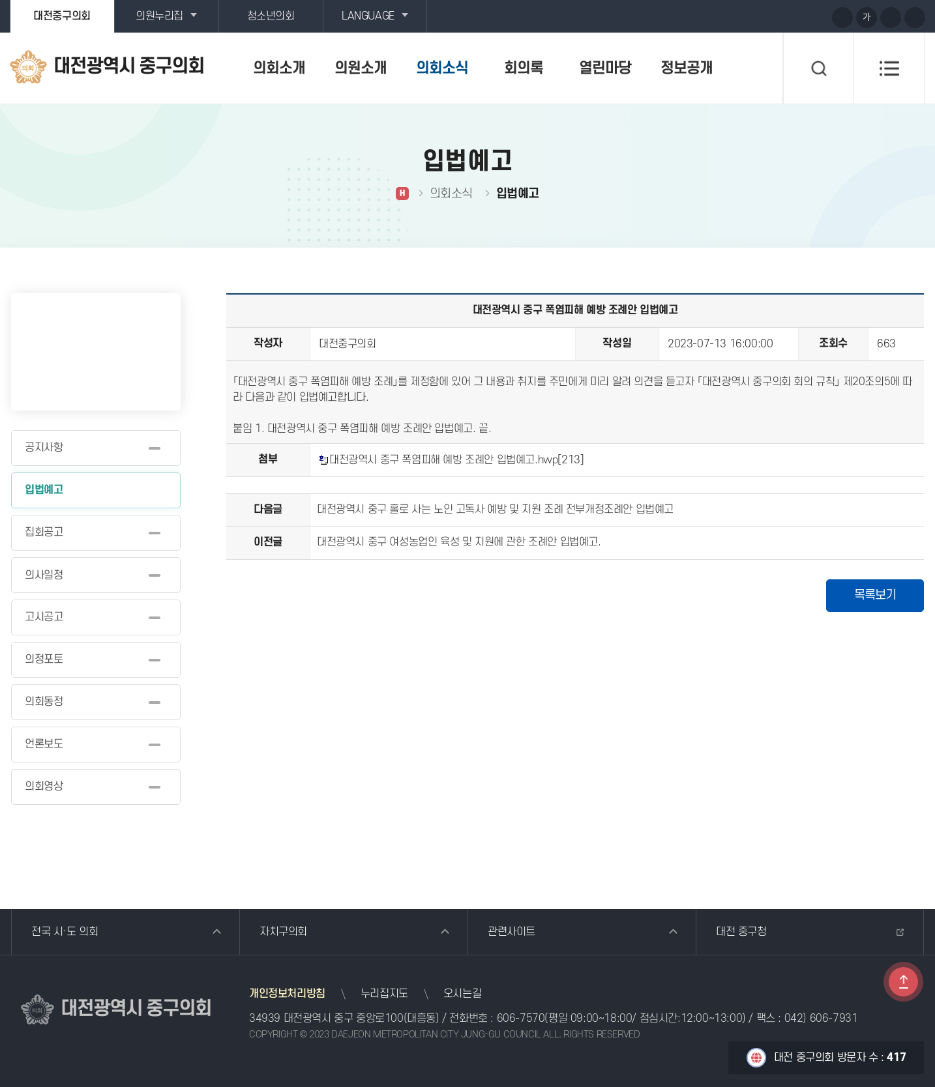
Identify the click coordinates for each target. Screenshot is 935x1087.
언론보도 (44, 744)
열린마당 (605, 68)
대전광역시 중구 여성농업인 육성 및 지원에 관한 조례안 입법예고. (459, 542)
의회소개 (279, 68)
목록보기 (875, 595)
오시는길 (462, 994)
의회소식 (442, 68)
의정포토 (44, 659)
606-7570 (521, 1018)
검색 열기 (818, 68)
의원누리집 (159, 16)
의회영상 (44, 786)
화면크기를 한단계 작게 (890, 17)
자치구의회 (283, 932)
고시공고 (44, 617)
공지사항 (44, 448)
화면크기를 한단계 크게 (842, 17)
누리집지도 (384, 994)
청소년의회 (271, 16)
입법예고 (44, 490)
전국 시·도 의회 (64, 932)
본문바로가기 (0, 0)
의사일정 (44, 575)
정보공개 (686, 68)
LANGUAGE (368, 16)
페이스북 (817, 17)
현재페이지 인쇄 (914, 17)
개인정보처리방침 (287, 994)
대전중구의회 (62, 16)
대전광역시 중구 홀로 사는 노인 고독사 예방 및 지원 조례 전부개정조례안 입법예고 (495, 509)
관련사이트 (511, 932)
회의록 (523, 68)
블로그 (792, 17)
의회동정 (44, 702)
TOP (903, 981)
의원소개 (360, 68)
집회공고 (44, 532)
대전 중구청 (741, 932)
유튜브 (768, 17)
